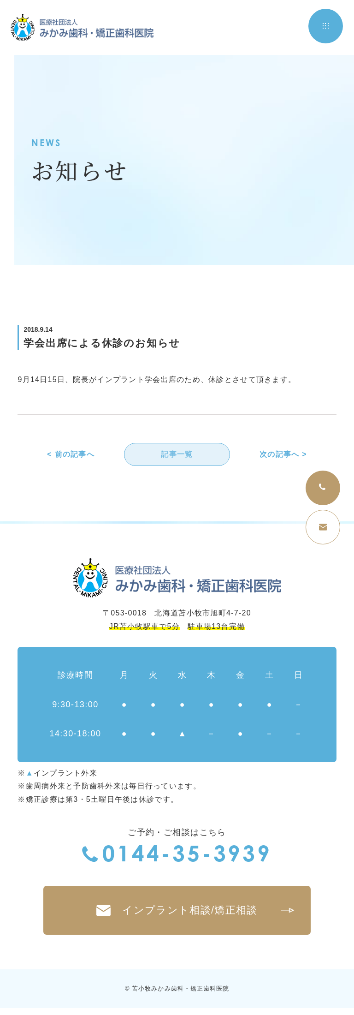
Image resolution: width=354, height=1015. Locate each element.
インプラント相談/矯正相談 (194, 914)
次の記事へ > (283, 455)
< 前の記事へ (70, 455)
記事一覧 (177, 455)
